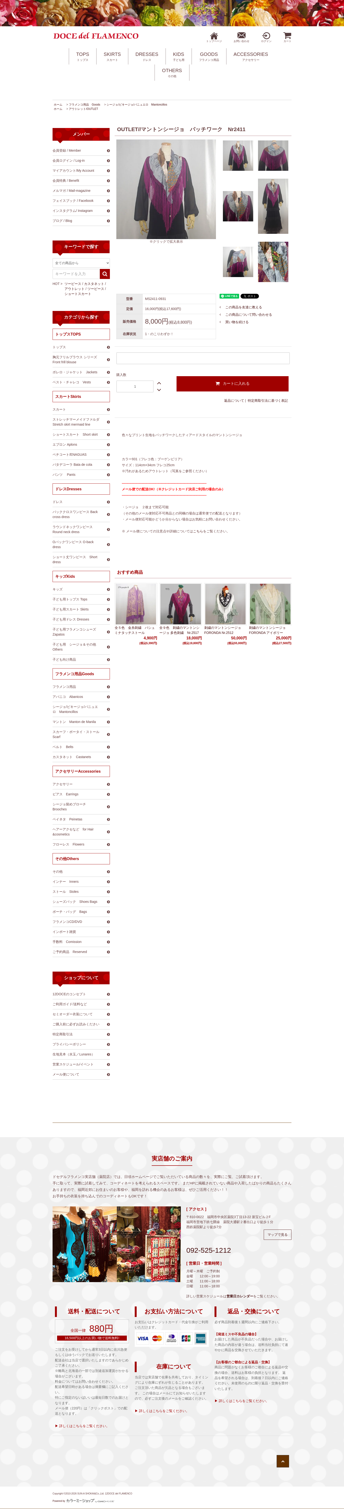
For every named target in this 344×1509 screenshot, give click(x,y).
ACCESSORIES (251, 57)
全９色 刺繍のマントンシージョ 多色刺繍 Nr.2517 (179, 630)
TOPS (82, 57)
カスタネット (94, 284)
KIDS (178, 57)
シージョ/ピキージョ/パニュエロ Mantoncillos (137, 104)
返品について (234, 400)
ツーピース (72, 284)
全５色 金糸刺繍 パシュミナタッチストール (135, 630)
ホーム (58, 104)
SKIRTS (112, 57)
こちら (198, 531)
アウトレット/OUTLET (83, 109)
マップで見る (278, 1234)
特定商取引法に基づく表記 (268, 400)
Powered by (83, 1501)
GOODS (209, 57)
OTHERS (172, 73)
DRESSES (146, 57)
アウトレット (74, 289)
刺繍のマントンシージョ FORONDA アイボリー (267, 630)
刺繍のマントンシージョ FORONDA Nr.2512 (222, 630)
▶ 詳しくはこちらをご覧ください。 (82, 1426)
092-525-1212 (208, 1250)
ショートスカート (77, 294)
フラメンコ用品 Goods (84, 104)
